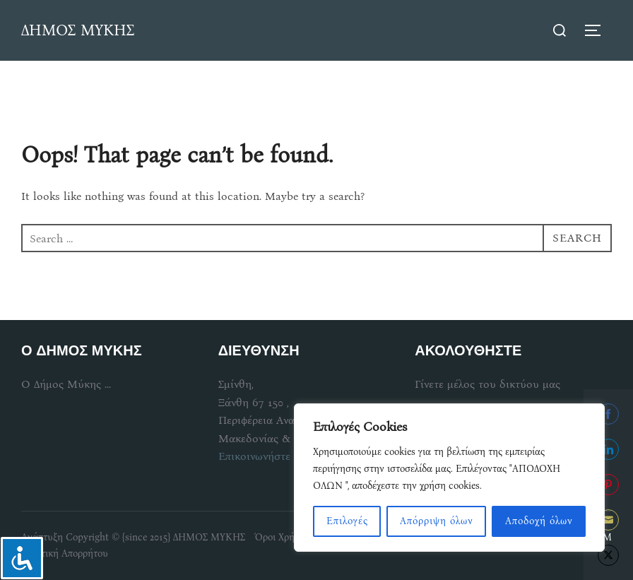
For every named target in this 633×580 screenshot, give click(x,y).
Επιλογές (347, 521)
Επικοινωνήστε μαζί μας (277, 456)
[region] (449, 477)
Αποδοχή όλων (539, 521)
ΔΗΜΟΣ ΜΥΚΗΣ (77, 30)
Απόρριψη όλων (436, 521)
